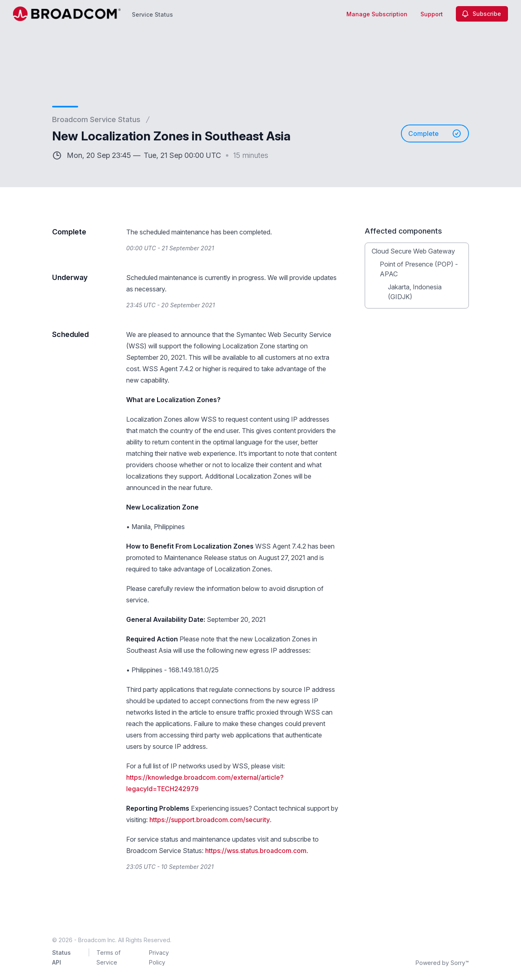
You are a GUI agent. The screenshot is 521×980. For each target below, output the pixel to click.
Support (431, 14)
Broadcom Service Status (96, 119)
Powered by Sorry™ (442, 962)
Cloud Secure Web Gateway (413, 251)
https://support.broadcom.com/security (209, 820)
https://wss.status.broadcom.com (255, 851)
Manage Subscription (376, 14)
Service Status (152, 14)
